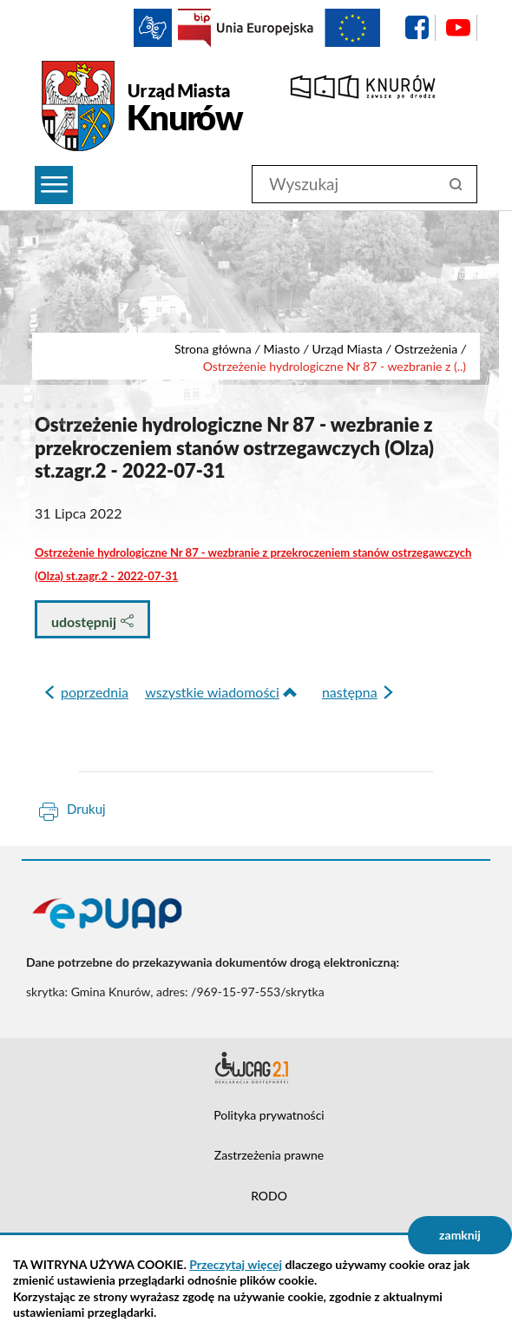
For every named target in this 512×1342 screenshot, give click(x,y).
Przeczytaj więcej (235, 1264)
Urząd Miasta (347, 348)
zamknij (460, 1234)
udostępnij (92, 621)
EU (298, 28)
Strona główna (213, 348)
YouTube (458, 28)
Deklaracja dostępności (256, 1067)
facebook (416, 28)
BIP (194, 28)
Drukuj (86, 808)
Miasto (281, 348)
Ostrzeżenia (426, 348)
